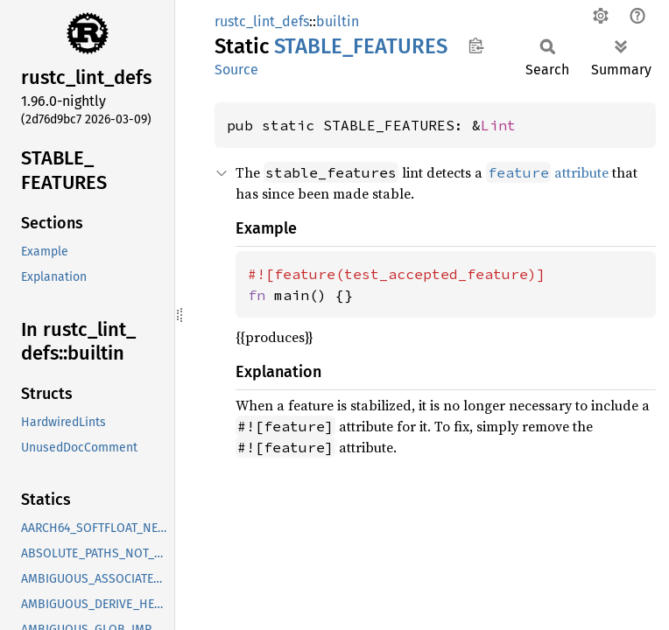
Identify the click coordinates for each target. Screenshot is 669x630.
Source (236, 69)
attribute (547, 172)
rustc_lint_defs (262, 21)
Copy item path (475, 45)
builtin (337, 21)
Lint (498, 125)
